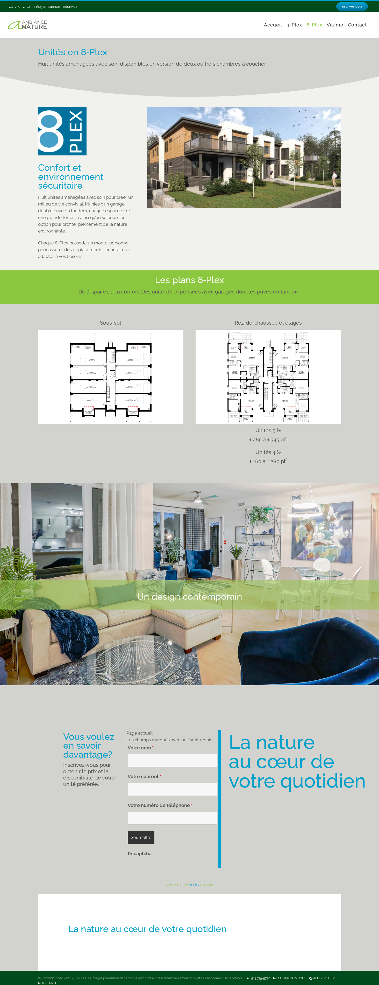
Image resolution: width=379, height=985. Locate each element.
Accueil (172, 885)
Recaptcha (140, 853)
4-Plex (184, 885)
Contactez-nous (291, 978)
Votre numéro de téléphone (160, 805)
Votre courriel (144, 776)
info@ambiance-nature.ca (55, 6)
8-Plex (194, 885)
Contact (206, 885)
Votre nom (141, 747)
